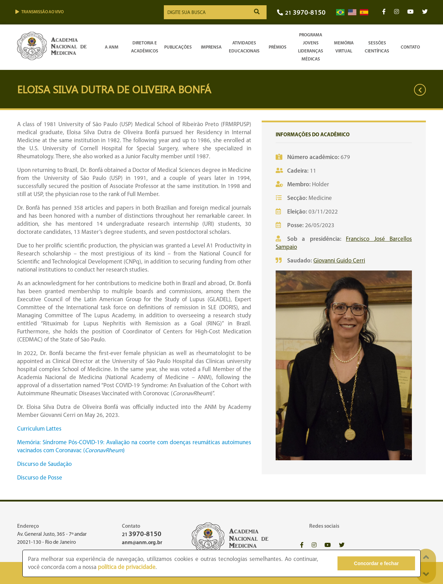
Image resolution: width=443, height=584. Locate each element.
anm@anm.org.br (142, 543)
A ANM (111, 47)
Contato (410, 47)
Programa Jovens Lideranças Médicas (310, 47)
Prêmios (277, 47)
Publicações (178, 47)
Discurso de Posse (39, 478)
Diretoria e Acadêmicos (144, 47)
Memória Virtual (344, 47)
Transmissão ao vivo (39, 12)
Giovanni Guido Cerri (339, 261)
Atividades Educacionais (244, 47)
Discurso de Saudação (44, 464)
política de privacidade (126, 567)
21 (301, 13)
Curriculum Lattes (39, 429)
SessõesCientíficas (377, 47)
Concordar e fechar (376, 563)
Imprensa (211, 47)
